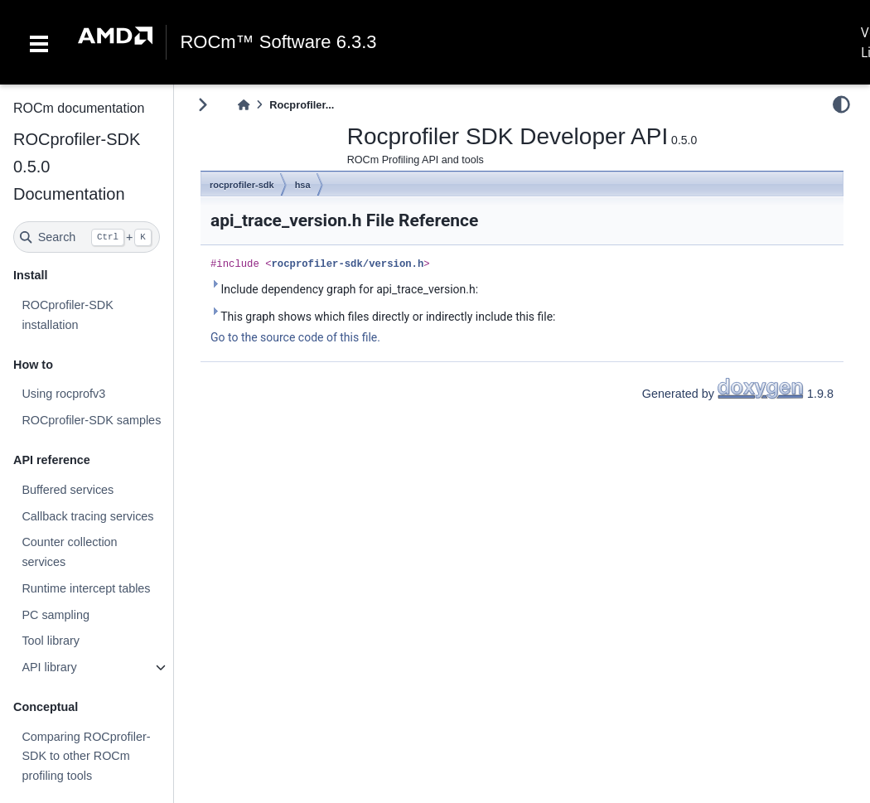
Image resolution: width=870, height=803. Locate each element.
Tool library (51, 640)
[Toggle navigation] (39, 42)
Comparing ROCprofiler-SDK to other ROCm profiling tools (86, 756)
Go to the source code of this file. (295, 337)
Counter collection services (69, 551)
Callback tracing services (87, 516)
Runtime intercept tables (86, 588)
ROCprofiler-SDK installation (67, 314)
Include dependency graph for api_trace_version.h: (344, 288)
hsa (303, 185)
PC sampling (55, 615)
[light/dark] (841, 104)
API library (49, 667)
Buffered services (68, 489)
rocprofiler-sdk (242, 185)
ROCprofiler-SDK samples (91, 420)
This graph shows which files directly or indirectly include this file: (383, 315)
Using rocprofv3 (63, 393)
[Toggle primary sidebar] (202, 105)
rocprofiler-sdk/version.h (348, 264)
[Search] (86, 237)
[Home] (243, 105)
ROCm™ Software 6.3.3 (278, 42)
